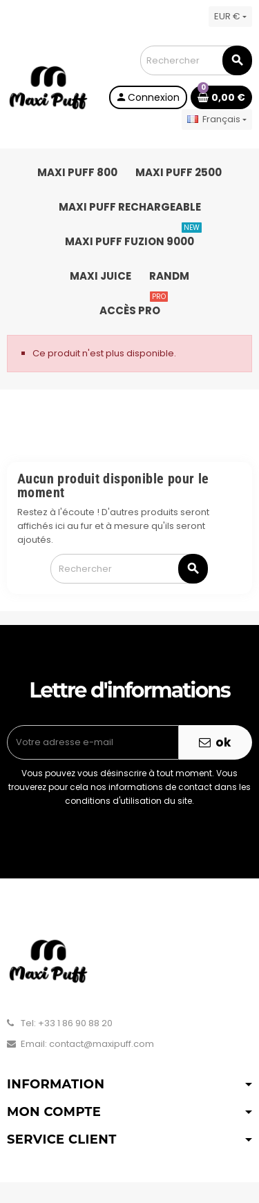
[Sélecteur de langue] (217, 119)
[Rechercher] (195, 60)
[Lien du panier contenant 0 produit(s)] (221, 97)
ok (215, 742)
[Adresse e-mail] (93, 742)
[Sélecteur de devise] (230, 16)
